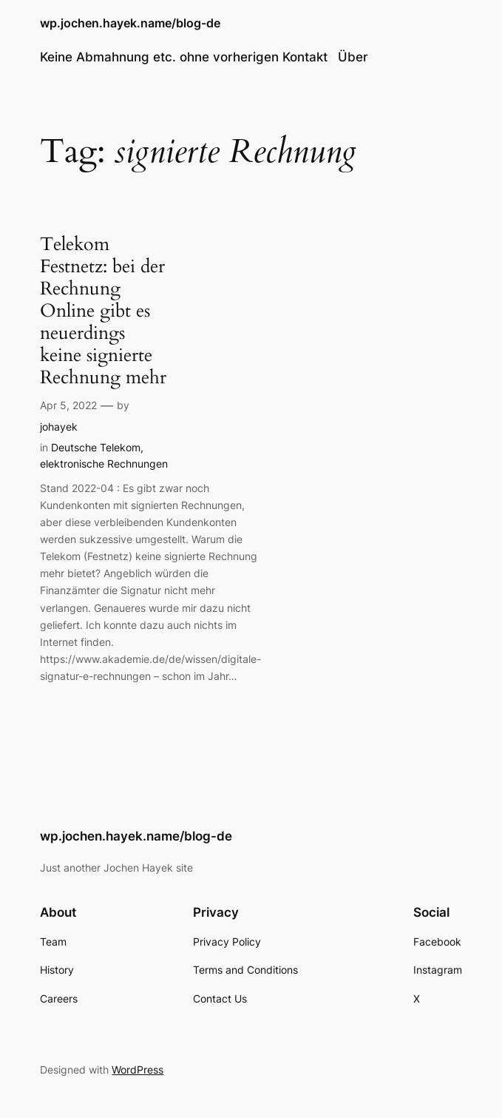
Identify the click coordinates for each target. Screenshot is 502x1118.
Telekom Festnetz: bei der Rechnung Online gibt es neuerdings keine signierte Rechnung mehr (103, 310)
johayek (59, 426)
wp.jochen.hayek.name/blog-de (130, 23)
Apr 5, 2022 (68, 405)
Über (353, 57)
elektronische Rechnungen (104, 463)
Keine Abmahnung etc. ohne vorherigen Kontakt (184, 57)
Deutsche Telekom (95, 447)
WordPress (137, 1069)
